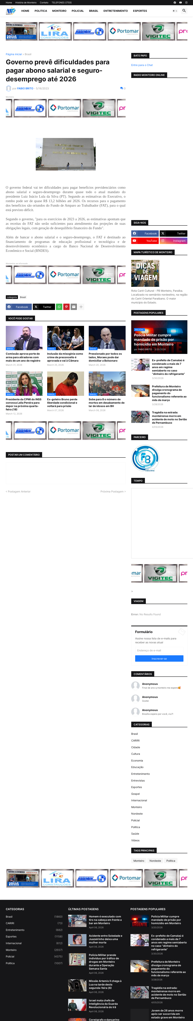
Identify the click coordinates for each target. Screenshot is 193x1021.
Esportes (140, 10)
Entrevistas (138, 780)
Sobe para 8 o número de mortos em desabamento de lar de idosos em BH (106, 403)
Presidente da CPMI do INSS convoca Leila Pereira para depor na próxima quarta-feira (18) (23, 404)
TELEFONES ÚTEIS (62, 2)
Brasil (93, 10)
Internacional (139, 800)
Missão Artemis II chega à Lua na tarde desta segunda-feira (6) (105, 984)
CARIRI (135, 740)
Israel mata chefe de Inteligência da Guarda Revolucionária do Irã (103, 1004)
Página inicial (14, 54)
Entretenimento (116, 10)
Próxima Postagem (112, 491)
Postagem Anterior (19, 491)
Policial (78, 10)
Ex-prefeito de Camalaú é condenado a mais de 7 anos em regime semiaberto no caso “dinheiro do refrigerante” (168, 367)
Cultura (135, 753)
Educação (137, 767)
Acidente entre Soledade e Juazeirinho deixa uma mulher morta (105, 939)
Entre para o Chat (142, 65)
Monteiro (59, 10)
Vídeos (135, 840)
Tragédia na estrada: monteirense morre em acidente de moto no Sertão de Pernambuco (169, 417)
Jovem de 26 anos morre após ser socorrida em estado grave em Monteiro (168, 1014)
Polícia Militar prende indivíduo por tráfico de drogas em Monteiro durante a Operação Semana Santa (104, 961)
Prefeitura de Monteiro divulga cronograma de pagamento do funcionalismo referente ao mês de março (169, 393)
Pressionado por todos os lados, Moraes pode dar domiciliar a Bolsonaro (105, 357)
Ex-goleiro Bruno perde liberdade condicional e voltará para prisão (62, 403)
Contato (44, 2)
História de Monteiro (26, 2)
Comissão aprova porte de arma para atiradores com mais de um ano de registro (23, 357)
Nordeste (137, 813)
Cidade (135, 747)
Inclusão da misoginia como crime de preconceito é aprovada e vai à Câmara (65, 357)
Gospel (135, 793)
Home (9, 2)
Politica (41, 10)
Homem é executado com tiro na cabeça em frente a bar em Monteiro (105, 920)
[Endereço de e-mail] (159, 650)
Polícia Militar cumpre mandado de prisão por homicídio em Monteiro (166, 920)
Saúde (135, 833)
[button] (175, 11)
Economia (137, 760)
